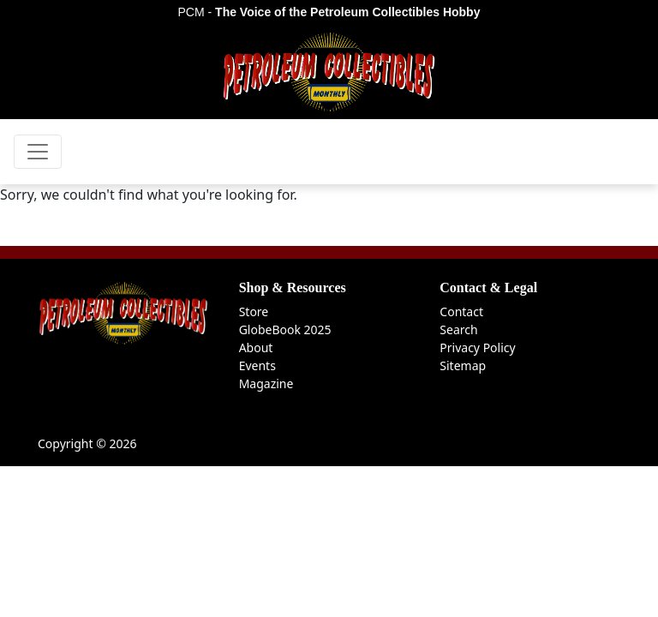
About (256, 347)
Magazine (266, 383)
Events (257, 365)
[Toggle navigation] (38, 152)
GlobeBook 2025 (285, 329)
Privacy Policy (477, 347)
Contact (461, 311)
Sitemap (463, 365)
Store (254, 311)
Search (458, 329)
